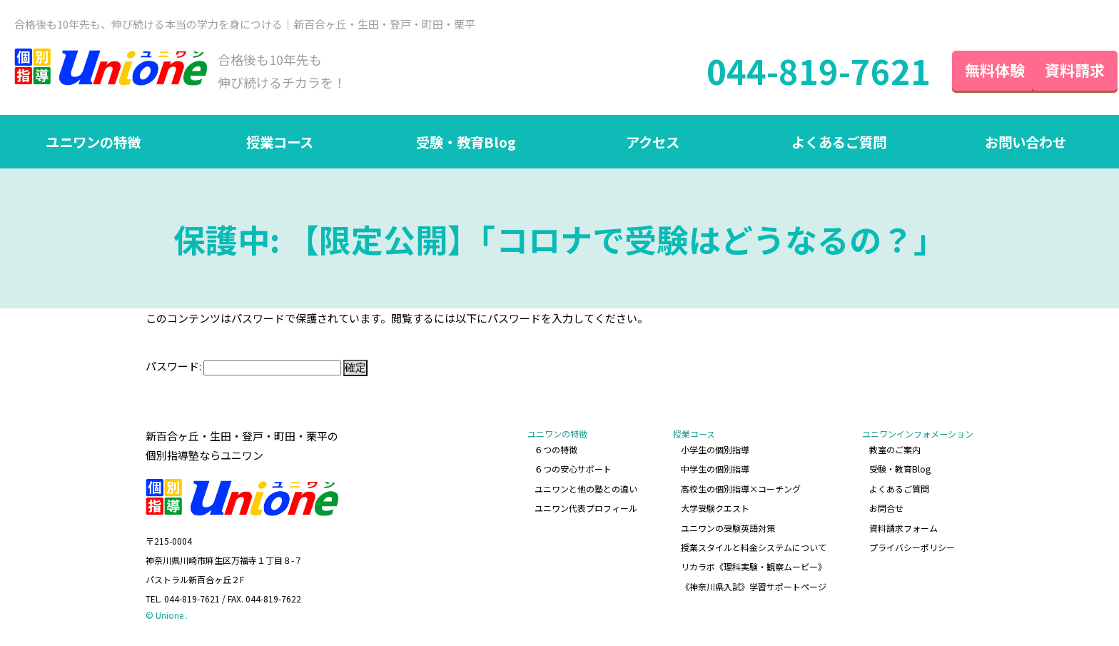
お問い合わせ (1025, 143)
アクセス (652, 143)
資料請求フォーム (903, 526)
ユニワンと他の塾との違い (586, 489)
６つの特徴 (556, 451)
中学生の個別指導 (715, 469)
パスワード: (243, 367)
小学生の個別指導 (715, 451)
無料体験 (969, 70)
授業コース (279, 143)
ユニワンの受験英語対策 (728, 526)
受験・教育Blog (466, 143)
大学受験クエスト (715, 507)
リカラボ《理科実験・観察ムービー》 (753, 564)
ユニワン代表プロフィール (586, 507)
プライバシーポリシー (912, 545)
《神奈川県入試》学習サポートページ (753, 583)
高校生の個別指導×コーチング (741, 489)
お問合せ (886, 507)
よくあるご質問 (839, 143)
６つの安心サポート (573, 469)
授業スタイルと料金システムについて (753, 545)
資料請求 (1062, 70)
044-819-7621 (793, 71)
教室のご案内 (895, 451)
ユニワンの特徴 (93, 143)
